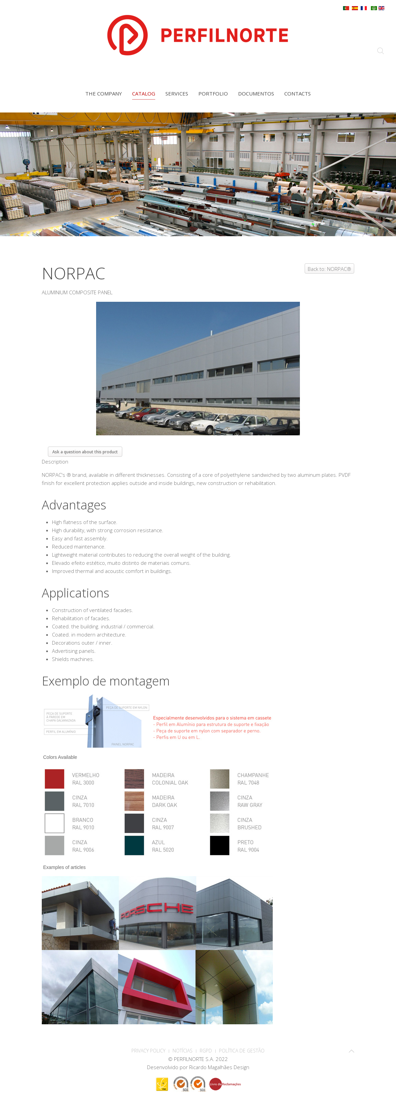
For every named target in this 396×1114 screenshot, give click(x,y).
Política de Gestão (242, 1050)
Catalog (143, 93)
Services (176, 93)
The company (103, 93)
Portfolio (213, 93)
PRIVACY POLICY (148, 1050)
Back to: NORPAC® (329, 268)
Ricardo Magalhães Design (219, 1067)
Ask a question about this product (85, 452)
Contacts (297, 93)
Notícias (183, 1050)
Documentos (256, 93)
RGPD (206, 1050)
